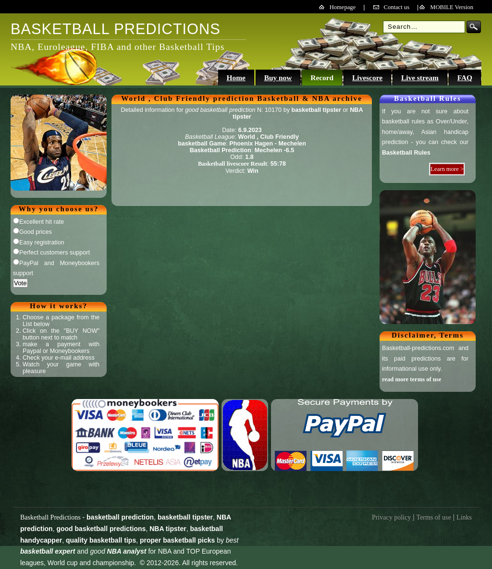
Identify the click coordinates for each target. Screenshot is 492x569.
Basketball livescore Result (232, 163)
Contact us (397, 7)
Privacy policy (391, 517)
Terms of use (434, 517)
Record (321, 77)
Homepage (343, 7)
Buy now (278, 77)
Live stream (420, 77)
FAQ (464, 77)
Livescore (367, 77)
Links (464, 517)
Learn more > (447, 169)
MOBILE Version (451, 7)
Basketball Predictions (50, 517)
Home (235, 77)
